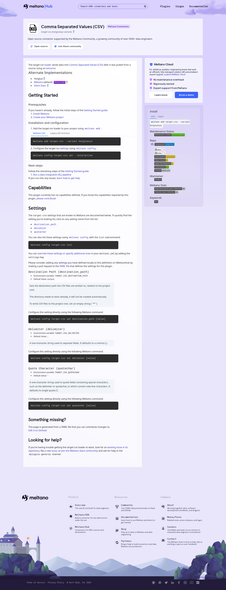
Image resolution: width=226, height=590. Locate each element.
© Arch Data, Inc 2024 (79, 582)
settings (64, 148)
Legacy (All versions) (60, 133)
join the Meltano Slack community (79, 450)
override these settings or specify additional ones (64, 253)
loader (47, 64)
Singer (180, 6)
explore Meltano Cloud (174, 74)
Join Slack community (67, 46)
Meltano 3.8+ (39, 133)
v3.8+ (153, 116)
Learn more (161, 94)
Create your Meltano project (48, 117)
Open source (39, 46)
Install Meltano (41, 113)
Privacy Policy (56, 582)
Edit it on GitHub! (37, 430)
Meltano (39, 82)
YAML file (64, 266)
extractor (51, 68)
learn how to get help (68, 178)
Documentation (198, 6)
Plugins (165, 6)
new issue (51, 450)
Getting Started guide (95, 110)
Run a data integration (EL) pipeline (52, 174)
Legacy (160, 116)
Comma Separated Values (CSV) (86, 64)
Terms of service (36, 582)
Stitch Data (40, 85)
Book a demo (186, 94)
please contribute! (46, 198)
